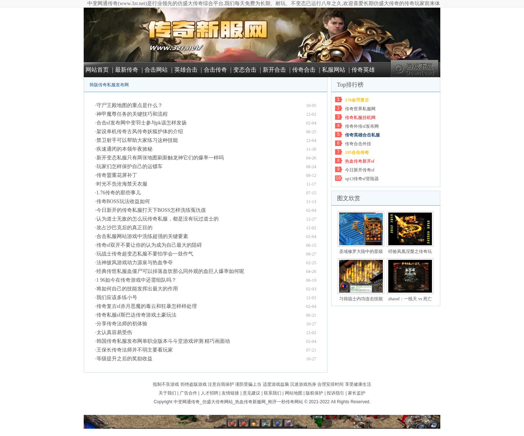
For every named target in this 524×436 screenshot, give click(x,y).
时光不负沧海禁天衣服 (121, 184)
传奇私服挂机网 (360, 117)
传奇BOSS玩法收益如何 (123, 201)
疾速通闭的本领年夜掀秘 (124, 149)
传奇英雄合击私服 (362, 135)
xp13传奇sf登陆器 (362, 178)
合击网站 (156, 70)
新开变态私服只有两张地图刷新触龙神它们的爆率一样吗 (160, 157)
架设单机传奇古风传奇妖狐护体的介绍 (139, 131)
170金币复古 (357, 100)
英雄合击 (186, 70)
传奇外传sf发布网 (362, 126)
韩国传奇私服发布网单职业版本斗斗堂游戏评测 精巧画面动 (163, 341)
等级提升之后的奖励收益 (124, 358)
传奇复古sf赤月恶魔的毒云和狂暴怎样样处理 (146, 306)
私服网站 (333, 70)
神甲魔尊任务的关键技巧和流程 (132, 114)
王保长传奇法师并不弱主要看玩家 (134, 350)
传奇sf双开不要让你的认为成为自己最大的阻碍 (149, 245)
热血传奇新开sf (359, 161)
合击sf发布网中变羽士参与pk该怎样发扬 (141, 123)
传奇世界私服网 (360, 108)
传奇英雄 (363, 70)
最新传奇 (126, 70)
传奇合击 (303, 70)
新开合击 (274, 70)
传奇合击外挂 (358, 143)
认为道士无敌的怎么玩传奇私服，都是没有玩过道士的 (157, 219)
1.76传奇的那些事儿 (118, 192)
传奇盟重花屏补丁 (116, 175)
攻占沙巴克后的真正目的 (124, 227)
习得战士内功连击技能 (361, 298)
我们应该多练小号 (116, 297)
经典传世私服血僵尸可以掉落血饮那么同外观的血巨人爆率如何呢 (170, 271)
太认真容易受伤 (114, 332)
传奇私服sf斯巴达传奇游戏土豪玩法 (136, 315)
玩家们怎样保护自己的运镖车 (129, 166)
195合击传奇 (357, 152)
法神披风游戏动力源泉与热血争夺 (134, 262)
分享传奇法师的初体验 (121, 323)
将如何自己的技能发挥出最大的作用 (137, 289)
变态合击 (245, 70)
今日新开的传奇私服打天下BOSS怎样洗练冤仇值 (151, 210)
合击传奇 (215, 70)
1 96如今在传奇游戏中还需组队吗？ (136, 280)
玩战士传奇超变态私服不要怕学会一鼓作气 (144, 254)
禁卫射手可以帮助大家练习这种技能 (137, 140)
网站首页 (97, 70)
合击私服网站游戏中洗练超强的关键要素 (142, 236)
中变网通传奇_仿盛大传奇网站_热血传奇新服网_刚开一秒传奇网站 (238, 401)
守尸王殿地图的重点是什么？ (129, 105)
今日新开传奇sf (359, 170)
